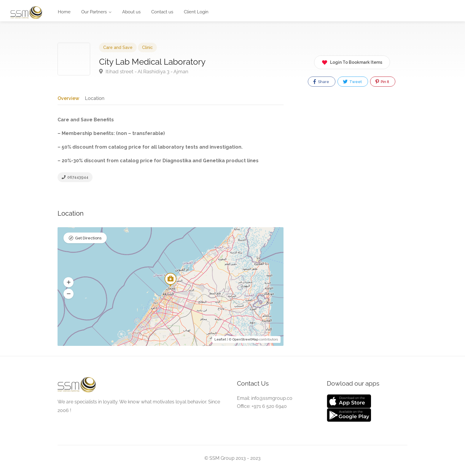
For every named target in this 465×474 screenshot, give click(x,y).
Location (94, 98)
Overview (68, 98)
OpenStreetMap (245, 342)
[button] (68, 285)
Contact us (162, 12)
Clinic (147, 47)
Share (321, 81)
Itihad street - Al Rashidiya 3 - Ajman (143, 71)
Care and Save (118, 47)
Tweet (352, 81)
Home (64, 12)
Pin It (382, 81)
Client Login (196, 12)
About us (131, 12)
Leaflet (220, 342)
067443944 (75, 179)
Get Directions (88, 241)
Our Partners (94, 12)
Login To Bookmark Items (352, 61)
